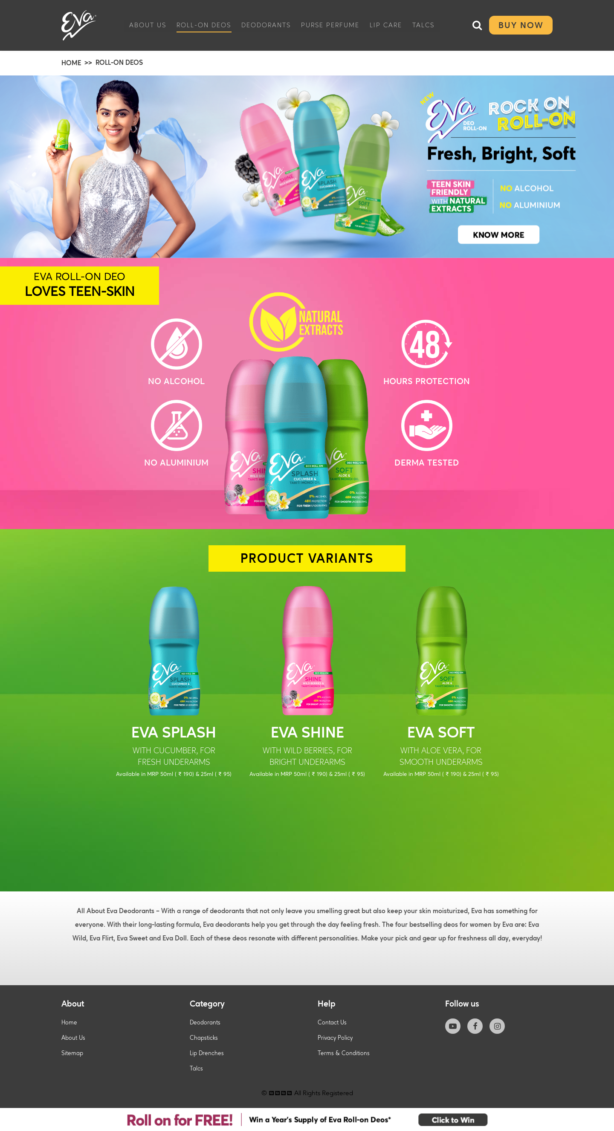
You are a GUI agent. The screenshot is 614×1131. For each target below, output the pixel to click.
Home (69, 1022)
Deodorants (266, 25)
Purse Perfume (330, 25)
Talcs (423, 25)
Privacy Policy (335, 1037)
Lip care (386, 25)
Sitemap (72, 1053)
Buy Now (520, 25)
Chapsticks (204, 1037)
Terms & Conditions (344, 1053)
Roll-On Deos (204, 25)
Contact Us (332, 1022)
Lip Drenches (207, 1053)
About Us (147, 25)
